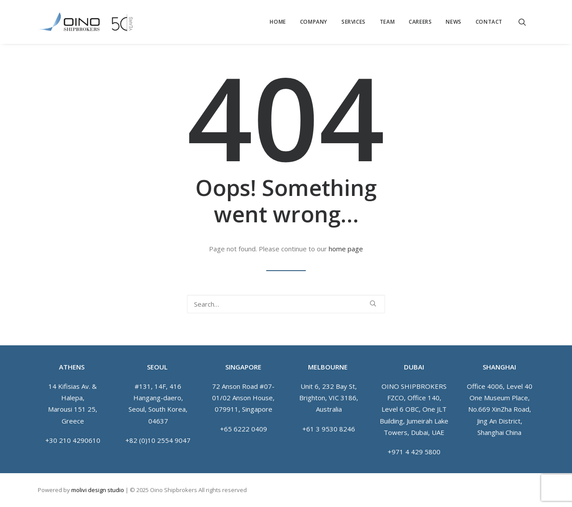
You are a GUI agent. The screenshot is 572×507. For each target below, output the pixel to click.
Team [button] (387, 21)
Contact (489, 21)
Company (313, 21)
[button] (526, 21)
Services (353, 21)
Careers (420, 21)
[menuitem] (278, 21)
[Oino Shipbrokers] (85, 22)
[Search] (286, 304)
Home (278, 21)
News (453, 21)
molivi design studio (97, 490)
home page (346, 248)
